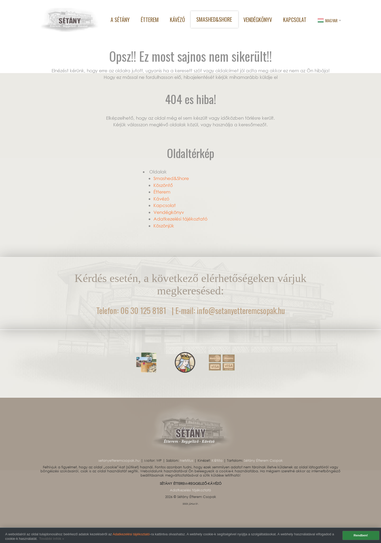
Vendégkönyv (168, 212)
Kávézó (161, 198)
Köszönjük (163, 225)
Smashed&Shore (171, 178)
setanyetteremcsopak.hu (119, 460)
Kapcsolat (164, 205)
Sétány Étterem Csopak (263, 460)
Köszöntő (163, 185)
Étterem (161, 192)
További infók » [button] (51, 539)
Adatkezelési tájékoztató (131, 534)
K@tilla (218, 460)
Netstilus (187, 460)
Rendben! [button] (361, 535)
